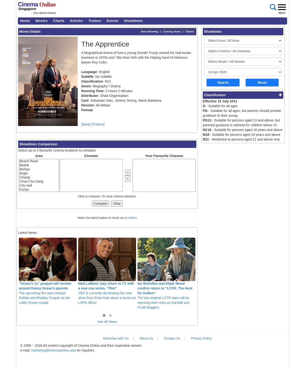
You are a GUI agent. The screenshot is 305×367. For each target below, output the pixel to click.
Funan (39, 190)
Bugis (39, 173)
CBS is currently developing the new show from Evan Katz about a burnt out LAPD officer (107, 271)
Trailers (94, 20)
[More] (86, 124)
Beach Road (39, 161)
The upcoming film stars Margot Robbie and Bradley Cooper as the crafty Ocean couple (48, 271)
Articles (76, 20)
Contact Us (172, 338)
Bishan (39, 169)
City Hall (39, 186)
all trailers (131, 218)
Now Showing (149, 31)
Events (112, 20)
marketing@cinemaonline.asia (53, 350)
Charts (59, 20)
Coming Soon (171, 31)
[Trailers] (98, 124)
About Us (146, 338)
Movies (42, 20)
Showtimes (133, 20)
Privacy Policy (201, 338)
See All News (107, 322)
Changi (39, 177)
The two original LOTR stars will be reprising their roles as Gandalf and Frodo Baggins (166, 273)
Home (25, 20)
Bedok (39, 165)
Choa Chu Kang (39, 181)
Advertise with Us (116, 338)
